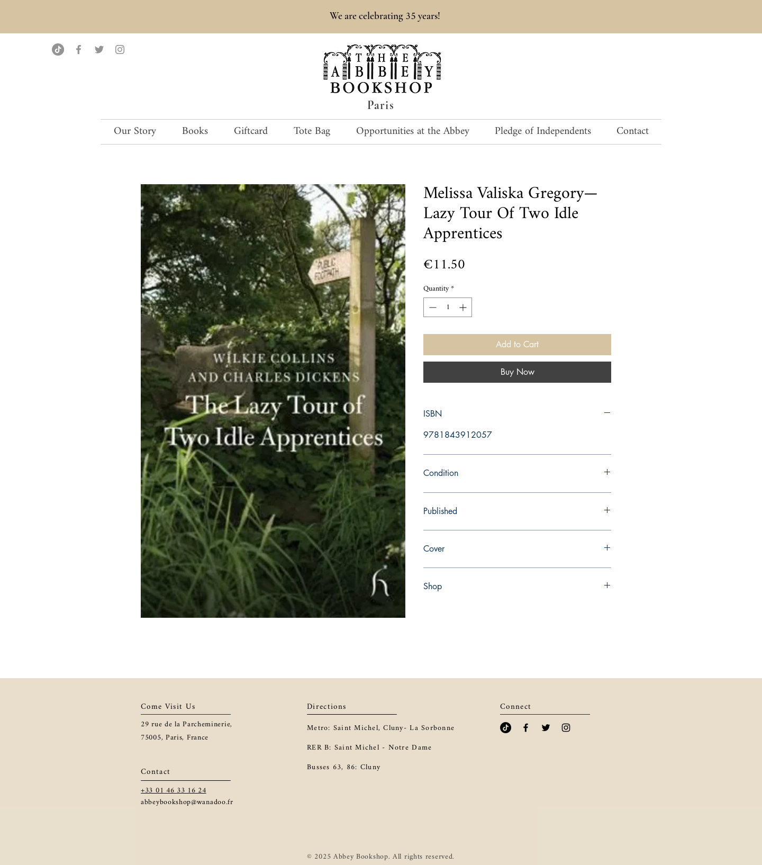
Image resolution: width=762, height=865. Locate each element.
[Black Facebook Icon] (525, 727)
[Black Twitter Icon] (545, 727)
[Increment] (463, 307)
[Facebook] (78, 49)
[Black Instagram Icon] (566, 727)
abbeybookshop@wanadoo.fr (187, 802)
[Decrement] (431, 307)
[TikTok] (58, 49)
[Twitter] (99, 49)
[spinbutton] (447, 307)
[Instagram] (120, 49)
